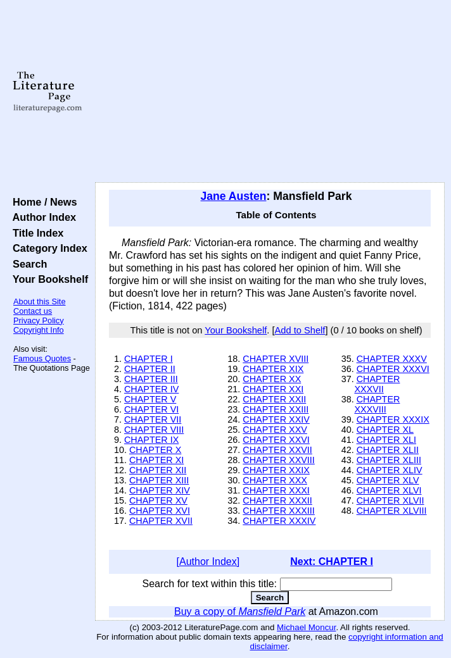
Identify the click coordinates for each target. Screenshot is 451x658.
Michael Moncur (306, 627)
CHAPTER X (155, 450)
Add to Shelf (300, 330)
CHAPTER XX (272, 379)
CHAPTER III (151, 379)
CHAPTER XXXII (277, 500)
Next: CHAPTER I (331, 561)
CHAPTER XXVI (276, 440)
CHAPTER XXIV (276, 419)
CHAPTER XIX (273, 369)
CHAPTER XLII (388, 450)
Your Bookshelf (47, 279)
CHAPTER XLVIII (392, 511)
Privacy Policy (38, 320)
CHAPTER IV (151, 389)
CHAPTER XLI (386, 440)
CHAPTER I (148, 359)
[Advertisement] (270, 91)
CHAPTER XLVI (389, 490)
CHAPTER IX (151, 440)
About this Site (39, 301)
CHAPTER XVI (159, 511)
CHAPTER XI (156, 460)
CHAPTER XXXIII (279, 511)
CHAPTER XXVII (277, 450)
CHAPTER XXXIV (279, 521)
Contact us (32, 311)
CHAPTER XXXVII (377, 384)
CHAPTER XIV (159, 490)
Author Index (41, 217)
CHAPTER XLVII (390, 500)
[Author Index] (208, 561)
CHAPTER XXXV (392, 359)
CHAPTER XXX (275, 480)
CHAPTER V (150, 399)
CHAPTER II (149, 369)
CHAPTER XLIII (389, 460)
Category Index (47, 248)
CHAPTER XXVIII (279, 460)
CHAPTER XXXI (276, 490)
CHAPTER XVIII (275, 359)
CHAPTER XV (158, 500)
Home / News (42, 202)
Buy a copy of (239, 611)
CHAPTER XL (385, 430)
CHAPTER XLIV (389, 470)
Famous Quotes (42, 358)
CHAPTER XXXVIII (377, 404)
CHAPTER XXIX (276, 470)
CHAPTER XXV (275, 430)
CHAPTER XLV (388, 480)
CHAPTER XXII (274, 399)
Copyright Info (38, 330)
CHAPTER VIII (154, 430)
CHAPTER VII (152, 419)
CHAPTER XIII (159, 480)
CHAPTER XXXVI (393, 369)
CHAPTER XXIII (275, 409)
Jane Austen (234, 196)
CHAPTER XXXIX (393, 419)
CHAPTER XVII (161, 521)
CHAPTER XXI (273, 389)
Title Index (35, 233)
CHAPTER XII (157, 470)
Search (27, 264)
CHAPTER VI (151, 409)
